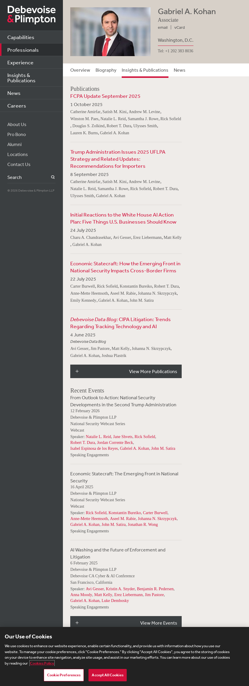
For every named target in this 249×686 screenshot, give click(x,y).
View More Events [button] (158, 623)
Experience (20, 62)
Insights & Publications (21, 77)
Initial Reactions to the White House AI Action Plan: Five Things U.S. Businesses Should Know (123, 218)
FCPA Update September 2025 (105, 96)
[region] (124, 656)
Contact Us (19, 164)
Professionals (23, 49)
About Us (16, 124)
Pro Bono (16, 134)
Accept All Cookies (107, 674)
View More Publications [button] (153, 371)
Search (49, 177)
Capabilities (20, 37)
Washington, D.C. (175, 40)
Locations (17, 154)
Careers (16, 105)
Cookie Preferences (64, 674)
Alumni (14, 144)
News (14, 93)
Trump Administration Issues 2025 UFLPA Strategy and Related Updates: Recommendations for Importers (118, 158)
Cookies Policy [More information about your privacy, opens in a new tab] (42, 663)
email (163, 27)
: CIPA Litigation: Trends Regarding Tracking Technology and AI (120, 322)
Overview (80, 70)
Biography (106, 70)
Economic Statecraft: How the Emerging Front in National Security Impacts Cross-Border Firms (125, 267)
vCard (179, 27)
